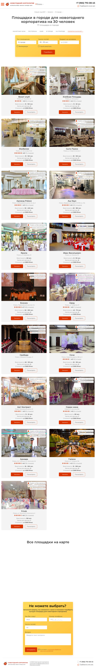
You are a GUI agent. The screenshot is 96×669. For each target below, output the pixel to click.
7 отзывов (77, 307)
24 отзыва (77, 411)
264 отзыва (29, 205)
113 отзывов (29, 153)
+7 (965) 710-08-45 (85, 3)
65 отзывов (29, 411)
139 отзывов (29, 515)
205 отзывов (77, 205)
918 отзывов (29, 307)
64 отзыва (29, 101)
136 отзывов (29, 463)
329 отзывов (77, 463)
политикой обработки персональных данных (50, 650)
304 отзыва (77, 101)
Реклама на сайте (35, 665)
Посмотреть (31, 112)
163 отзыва (77, 359)
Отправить (31, 650)
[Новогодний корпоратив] (19, 4)
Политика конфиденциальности (39, 663)
